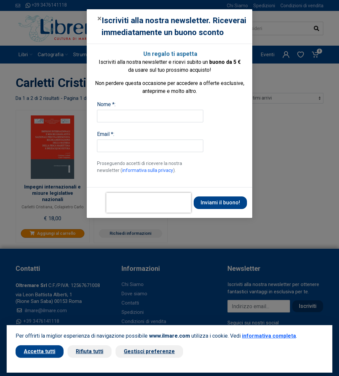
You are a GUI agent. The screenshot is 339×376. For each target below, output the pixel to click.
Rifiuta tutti (89, 351)
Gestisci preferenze (149, 351)
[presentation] (148, 203)
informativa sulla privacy (147, 170)
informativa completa (269, 336)
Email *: (105, 134)
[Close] (99, 18)
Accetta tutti (39, 351)
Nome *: (106, 104)
